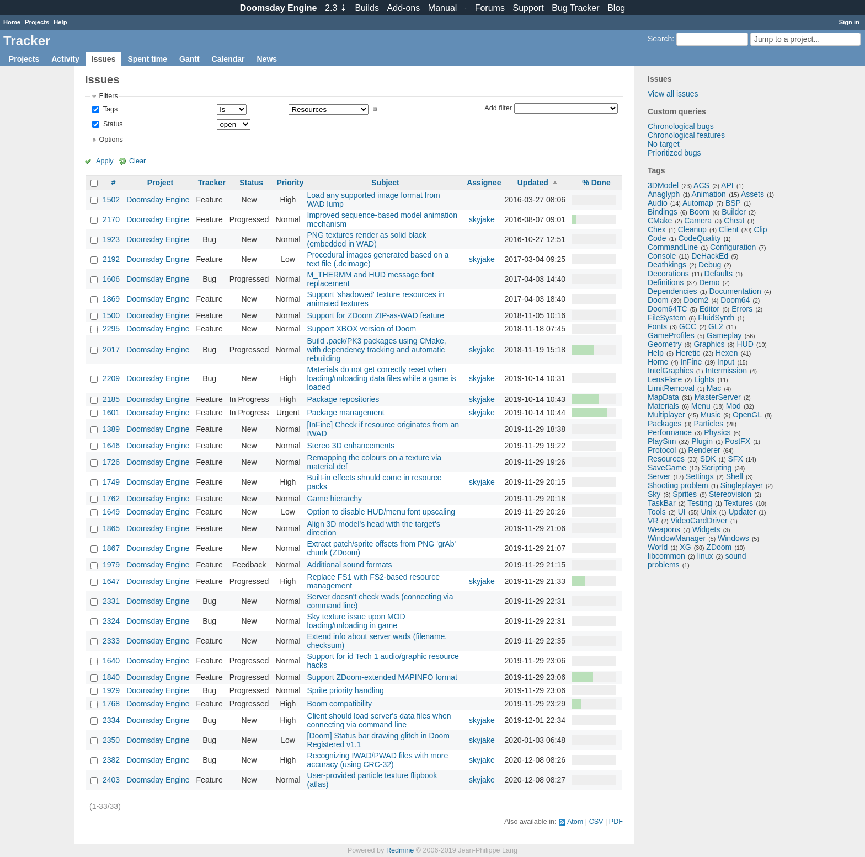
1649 (111, 511)
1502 (111, 199)
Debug (709, 264)
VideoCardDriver (698, 520)
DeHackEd (709, 255)
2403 (111, 779)
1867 (111, 548)
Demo (709, 282)
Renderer (704, 450)
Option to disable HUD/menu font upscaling (381, 511)
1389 (111, 429)
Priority (289, 182)
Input (725, 361)
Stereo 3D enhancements (351, 445)
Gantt (189, 59)
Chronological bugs (681, 126)
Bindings (662, 211)
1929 (111, 690)
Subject (385, 182)
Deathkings (667, 264)
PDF (616, 822)
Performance (670, 432)
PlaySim (662, 441)
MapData (663, 397)
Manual (442, 8)
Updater (742, 511)
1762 (111, 498)
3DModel (663, 185)
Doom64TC (667, 308)
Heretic (688, 353)
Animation (709, 194)
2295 (111, 328)
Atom (575, 822)
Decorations (668, 273)
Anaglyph (664, 194)
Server (659, 476)
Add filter (498, 107)
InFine (691, 361)
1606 (111, 279)
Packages (664, 423)
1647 (111, 581)
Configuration (733, 247)
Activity (65, 59)
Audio (658, 203)
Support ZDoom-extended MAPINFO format (382, 677)
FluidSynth (716, 317)
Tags (109, 109)
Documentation (735, 291)
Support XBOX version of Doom (362, 328)
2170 (111, 219)
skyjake (482, 219)
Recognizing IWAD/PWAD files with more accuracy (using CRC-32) (377, 760)
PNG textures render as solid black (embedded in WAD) (366, 239)
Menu (701, 405)
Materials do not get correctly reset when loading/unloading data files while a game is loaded (381, 378)
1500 (111, 315)
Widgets (706, 529)
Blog (616, 8)
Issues (104, 59)
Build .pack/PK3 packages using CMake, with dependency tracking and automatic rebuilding (376, 349)
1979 (111, 564)
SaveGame (667, 467)
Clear (137, 161)
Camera (698, 220)
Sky (654, 494)
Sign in (849, 22)
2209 (111, 378)
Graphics (708, 344)
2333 (111, 640)
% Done (596, 182)
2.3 (336, 8)
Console (662, 255)
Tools (657, 511)
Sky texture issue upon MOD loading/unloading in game (356, 621)
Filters (108, 96)
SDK (708, 458)
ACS (701, 185)
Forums (490, 8)
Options (110, 139)
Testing (699, 503)
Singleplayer (741, 485)
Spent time (147, 59)
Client (729, 229)
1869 (111, 298)
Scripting (716, 467)
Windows (733, 538)
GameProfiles (671, 335)
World (658, 547)
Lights (704, 379)
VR (653, 520)
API (727, 185)
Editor (710, 308)
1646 (111, 445)
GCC (687, 326)
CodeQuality (699, 238)
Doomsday (278, 8)
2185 (111, 399)
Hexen (727, 353)
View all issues (673, 93)
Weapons (664, 529)
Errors (741, 308)
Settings (700, 476)
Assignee (484, 182)
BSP (733, 203)
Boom (700, 211)
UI (682, 511)
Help (60, 22)
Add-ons (403, 8)
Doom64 (735, 300)
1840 (111, 677)
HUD (744, 344)
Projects (37, 22)
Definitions (666, 282)
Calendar (228, 59)
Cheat (734, 220)
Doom (658, 300)
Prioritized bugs (674, 152)
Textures (738, 503)
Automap (697, 203)
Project (160, 182)
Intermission (725, 370)
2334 (111, 720)
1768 (111, 703)
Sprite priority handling (345, 690)
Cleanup (692, 229)
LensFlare (665, 379)
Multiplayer (666, 414)
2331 (111, 601)
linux (705, 555)
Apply (105, 161)
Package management (346, 412)
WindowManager (677, 538)
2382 (111, 760)
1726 (111, 462)
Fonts (657, 326)
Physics (717, 432)
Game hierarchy (334, 498)
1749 (111, 482)
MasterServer (718, 397)
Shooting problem (678, 485)
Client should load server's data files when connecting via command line (379, 720)
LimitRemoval (671, 388)
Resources (666, 458)
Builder (734, 211)
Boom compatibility (339, 703)
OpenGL (747, 414)
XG (685, 547)
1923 (111, 239)
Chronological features (686, 135)
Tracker (212, 182)
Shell (734, 476)
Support (528, 8)
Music (711, 414)
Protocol (662, 450)
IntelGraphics (670, 370)
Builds (367, 8)
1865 (111, 528)
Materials (663, 405)
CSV (596, 822)
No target (664, 144)
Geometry (664, 344)
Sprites (684, 494)
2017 (111, 349)
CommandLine (673, 247)
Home (11, 22)
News (267, 59)
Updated (532, 182)
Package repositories (343, 399)
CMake (660, 220)
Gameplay (724, 335)
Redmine (400, 850)
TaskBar (662, 503)
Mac (714, 388)
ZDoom (718, 547)
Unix (709, 511)
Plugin (702, 441)
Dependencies (672, 291)
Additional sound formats (349, 564)
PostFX (737, 441)
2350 (111, 740)
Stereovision (730, 494)
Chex (657, 229)
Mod (733, 405)
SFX (735, 458)
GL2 (715, 326)
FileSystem (667, 317)
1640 (111, 660)
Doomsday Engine (157, 199)
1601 (111, 412)
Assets (752, 194)
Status (111, 124)
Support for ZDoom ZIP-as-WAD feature (375, 315)
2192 (111, 259)
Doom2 (696, 300)
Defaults (718, 273)
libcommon (666, 555)
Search (660, 38)
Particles (708, 423)
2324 (111, 621)
